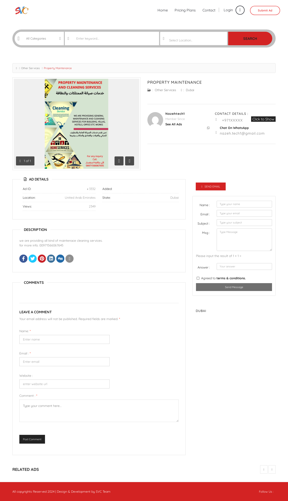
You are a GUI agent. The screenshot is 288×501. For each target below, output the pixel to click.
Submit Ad (265, 10)
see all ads (173, 124)
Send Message (234, 287)
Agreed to (223, 278)
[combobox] (193, 38)
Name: (25, 331)
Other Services (30, 68)
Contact (208, 10)
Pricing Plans (185, 10)
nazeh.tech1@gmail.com (242, 133)
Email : (25, 353)
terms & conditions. (231, 278)
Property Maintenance (174, 82)
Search (250, 38)
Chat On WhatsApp (234, 128)
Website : (26, 376)
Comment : (28, 396)
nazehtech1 (175, 114)
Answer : (204, 267)
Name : (205, 205)
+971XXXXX (232, 120)
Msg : (206, 233)
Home (163, 10)
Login (234, 10)
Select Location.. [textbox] (180, 40)
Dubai (190, 90)
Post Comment (32, 439)
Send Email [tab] (210, 186)
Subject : (204, 223)
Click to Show (263, 119)
